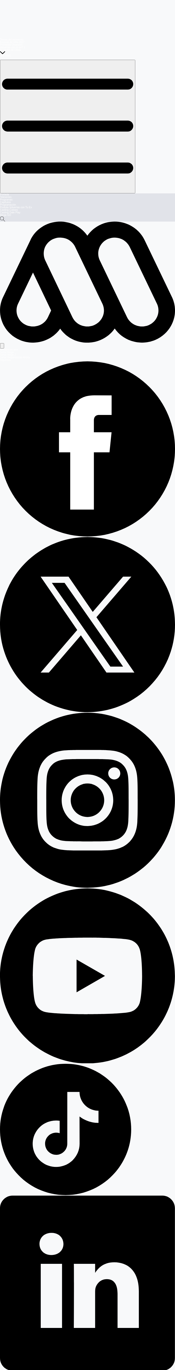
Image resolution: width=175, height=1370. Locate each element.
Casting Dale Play (10, 212)
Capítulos (5, 202)
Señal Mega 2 (8, 354)
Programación (8, 204)
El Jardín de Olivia (10, 49)
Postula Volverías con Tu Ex (16, 207)
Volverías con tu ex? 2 (12, 47)
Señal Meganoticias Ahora (15, 357)
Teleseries (6, 197)
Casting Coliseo (9, 210)
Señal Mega (7, 352)
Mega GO (5, 215)
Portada (4, 194)
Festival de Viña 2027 (12, 42)
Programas (6, 199)
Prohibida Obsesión (11, 44)
